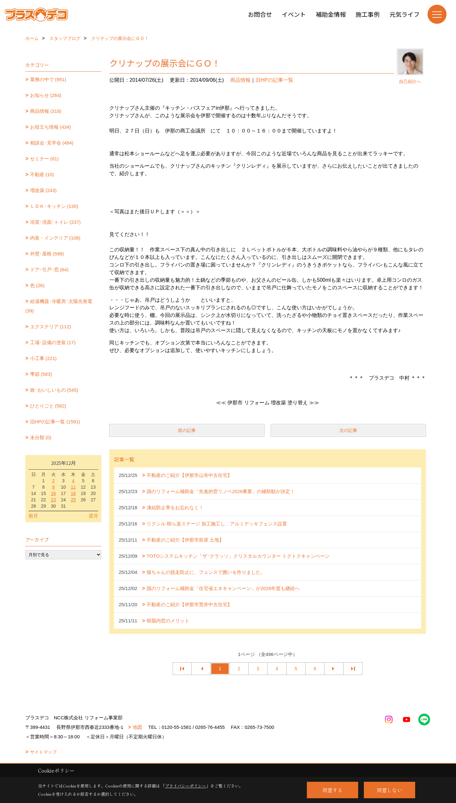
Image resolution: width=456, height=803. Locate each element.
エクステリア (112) (50, 326)
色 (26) (37, 285)
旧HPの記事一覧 (274, 80)
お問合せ (260, 14)
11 (73, 487)
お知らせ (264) (45, 95)
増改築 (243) (43, 190)
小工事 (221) (43, 358)
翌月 (93, 515)
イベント (294, 14)
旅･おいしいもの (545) (54, 390)
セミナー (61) (44, 158)
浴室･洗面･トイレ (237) (55, 222)
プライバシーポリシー (185, 786)
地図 (137, 727)
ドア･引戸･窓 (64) (49, 269)
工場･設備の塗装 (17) (53, 342)
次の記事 (348, 430)
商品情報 (240, 80)
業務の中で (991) (48, 79)
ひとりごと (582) (48, 405)
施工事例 (368, 14)
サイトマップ (43, 752)
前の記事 (187, 430)
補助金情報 (331, 14)
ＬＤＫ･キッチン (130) (54, 206)
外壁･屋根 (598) (47, 253)
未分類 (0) (41, 437)
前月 (33, 515)
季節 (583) (41, 374)
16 (53, 493)
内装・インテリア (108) (55, 238)
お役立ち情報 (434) (50, 127)
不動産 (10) (42, 174)
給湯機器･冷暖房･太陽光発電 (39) (58, 306)
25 (73, 499)
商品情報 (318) (45, 111)
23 (53, 499)
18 (73, 493)
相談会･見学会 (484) (51, 142)
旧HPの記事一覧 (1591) (55, 421)
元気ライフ (405, 14)
